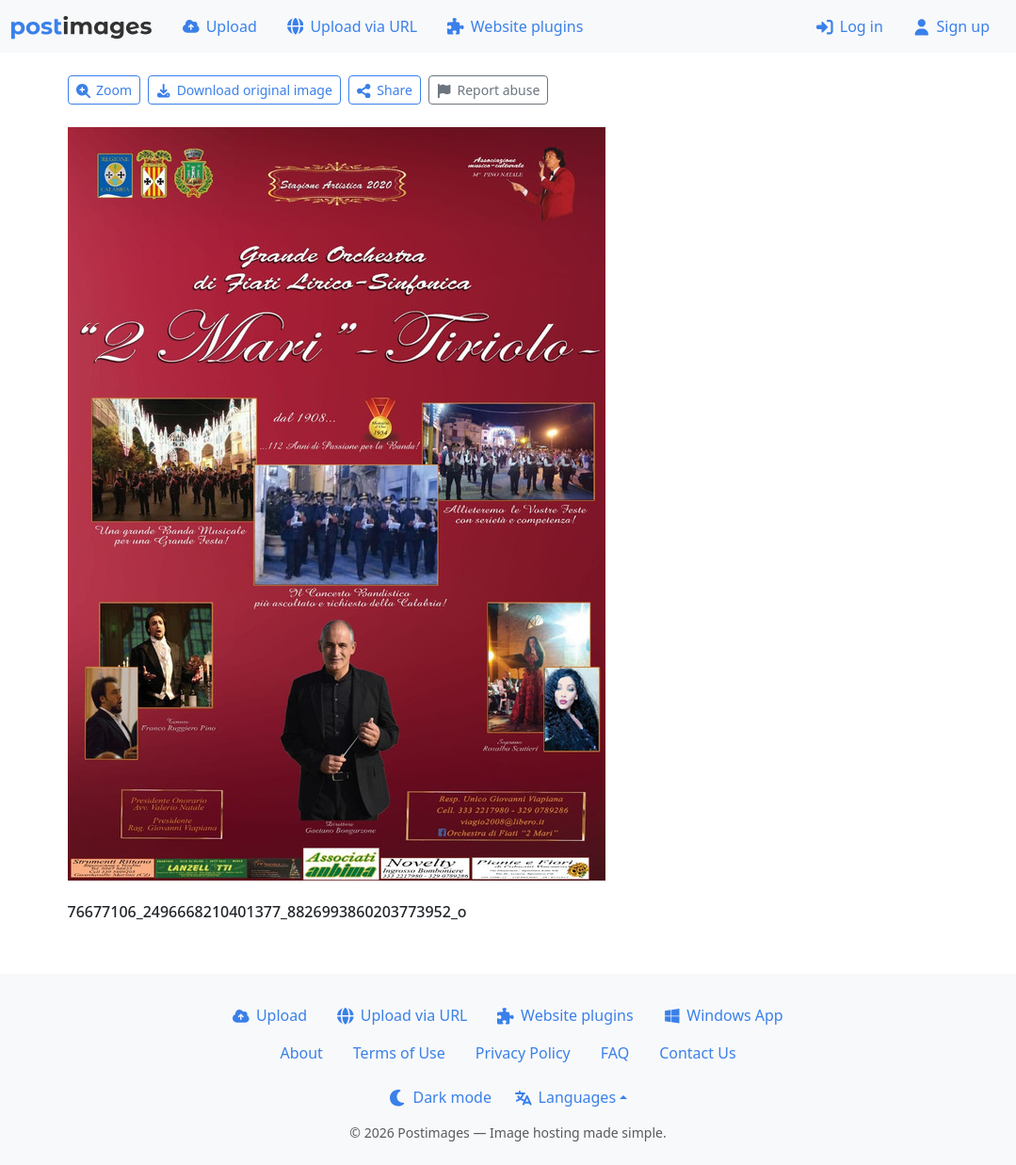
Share (384, 90)
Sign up (951, 26)
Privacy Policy (523, 1053)
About (301, 1053)
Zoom (104, 90)
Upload (220, 26)
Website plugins (515, 26)
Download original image (244, 90)
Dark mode (441, 1097)
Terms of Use (399, 1053)
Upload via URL (352, 26)
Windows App (723, 1015)
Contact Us (697, 1053)
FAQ (615, 1053)
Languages (565, 1097)
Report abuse (488, 90)
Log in (849, 26)
